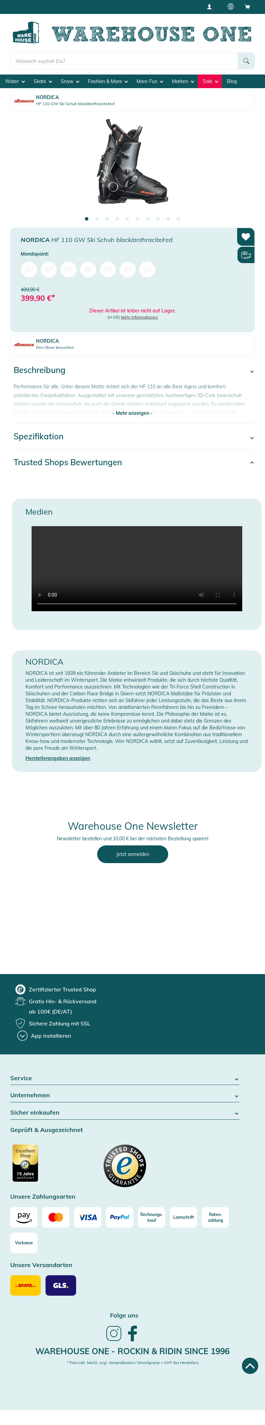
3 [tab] (107, 219)
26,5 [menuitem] (48, 269)
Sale (210, 81)
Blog (232, 81)
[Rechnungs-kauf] (151, 1217)
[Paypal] (119, 1217)
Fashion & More (108, 81)
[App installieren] (44, 1035)
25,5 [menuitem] (29, 269)
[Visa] (87, 1217)
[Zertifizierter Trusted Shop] (38, 1167)
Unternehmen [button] (125, 1095)
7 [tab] (147, 219)
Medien (39, 511)
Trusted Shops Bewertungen (68, 462)
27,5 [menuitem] (68, 269)
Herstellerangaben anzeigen (57, 758)
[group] (55, 989)
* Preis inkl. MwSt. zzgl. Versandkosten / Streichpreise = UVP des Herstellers (132, 1362)
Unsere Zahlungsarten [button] (42, 1196)
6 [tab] (137, 219)
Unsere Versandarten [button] (41, 1265)
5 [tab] (127, 219)
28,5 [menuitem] (88, 269)
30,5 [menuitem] (127, 269)
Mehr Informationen (139, 317)
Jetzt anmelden (132, 854)
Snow (70, 81)
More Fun (150, 81)
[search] (124, 60)
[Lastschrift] (183, 1217)
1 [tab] (86, 219)
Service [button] (125, 1078)
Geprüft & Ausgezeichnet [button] (46, 1130)
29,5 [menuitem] (107, 269)
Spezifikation (39, 436)
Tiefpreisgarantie (134, 6)
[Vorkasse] (23, 1243)
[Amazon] (23, 1217)
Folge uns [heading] (124, 1315)
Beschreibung (40, 370)
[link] (113, 1340)
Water (15, 81)
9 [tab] (168, 219)
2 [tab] (96, 219)
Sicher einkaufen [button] (125, 1112)
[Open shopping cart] (247, 6)
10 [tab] (178, 219)
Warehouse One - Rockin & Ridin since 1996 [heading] (132, 1351)
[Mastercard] (55, 1217)
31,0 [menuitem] (147, 269)
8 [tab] (158, 219)
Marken (183, 81)
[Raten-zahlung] (215, 1217)
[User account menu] (212, 6)
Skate (43, 81)
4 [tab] (117, 219)
